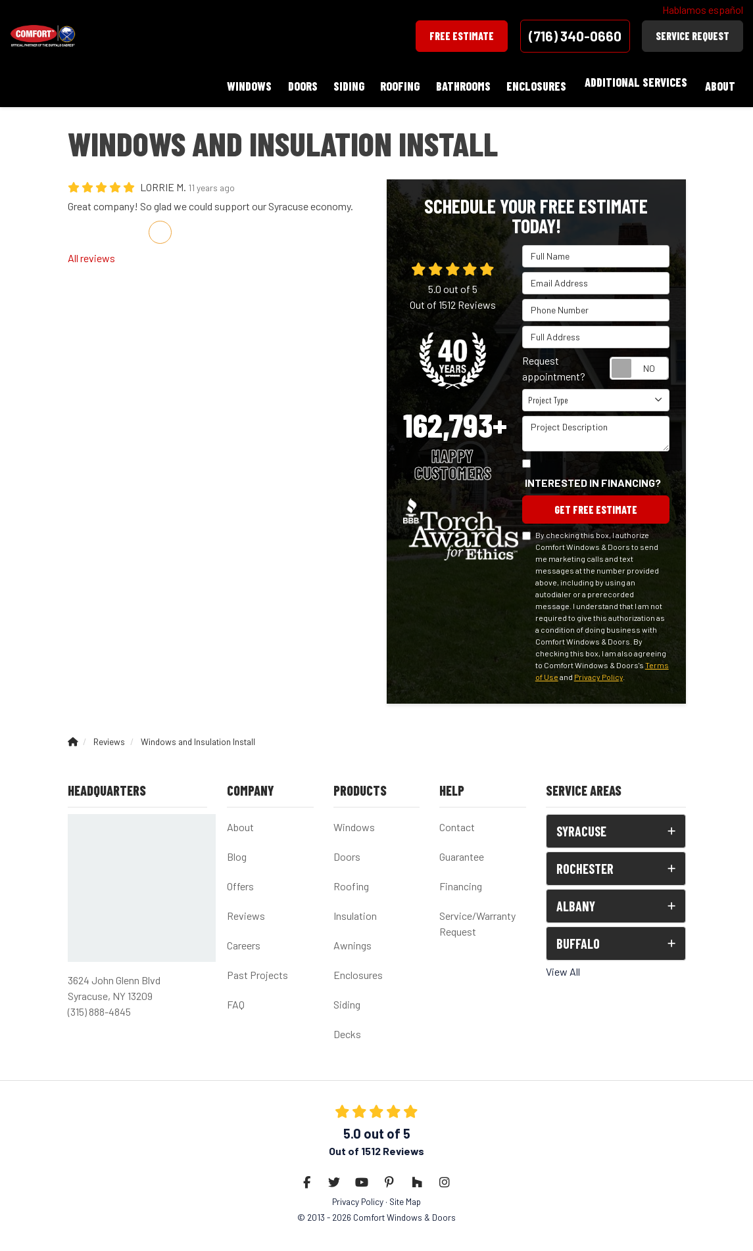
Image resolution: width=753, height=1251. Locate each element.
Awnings (352, 939)
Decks (347, 1028)
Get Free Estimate (595, 502)
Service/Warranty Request (477, 917)
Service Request (692, 36)
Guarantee (461, 850)
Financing (460, 880)
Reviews (246, 909)
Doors (346, 850)
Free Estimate (461, 36)
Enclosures (358, 969)
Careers (243, 939)
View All (563, 965)
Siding (346, 998)
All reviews (91, 249)
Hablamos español (702, 9)
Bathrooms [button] (454, 82)
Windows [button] (225, 82)
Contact (457, 821)
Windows (354, 821)
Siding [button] (332, 82)
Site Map (405, 1195)
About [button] (718, 82)
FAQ (236, 998)
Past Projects (257, 969)
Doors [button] (282, 82)
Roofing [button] (387, 82)
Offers (240, 880)
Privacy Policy (598, 670)
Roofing (351, 880)
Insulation (355, 909)
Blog (237, 850)
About (240, 821)
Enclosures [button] (531, 82)
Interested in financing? (593, 474)
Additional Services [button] (632, 82)
